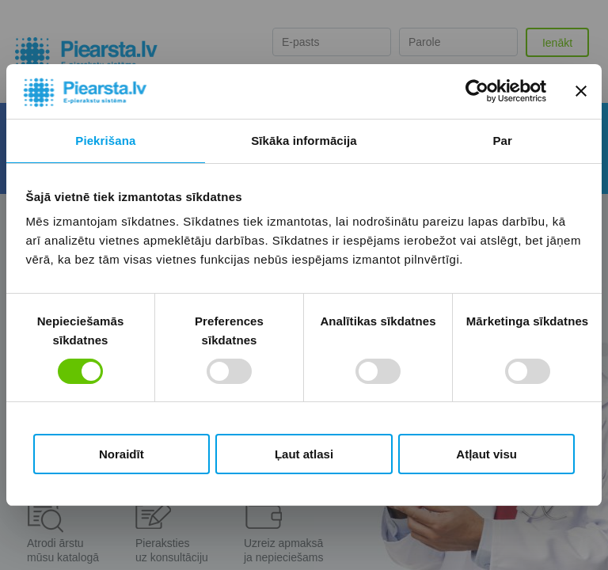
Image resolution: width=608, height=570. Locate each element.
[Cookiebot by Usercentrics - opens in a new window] (477, 91)
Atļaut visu (486, 454)
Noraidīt (121, 454)
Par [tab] (502, 140)
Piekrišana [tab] (105, 140)
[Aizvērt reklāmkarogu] (581, 91)
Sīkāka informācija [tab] (304, 140)
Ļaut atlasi (304, 454)
